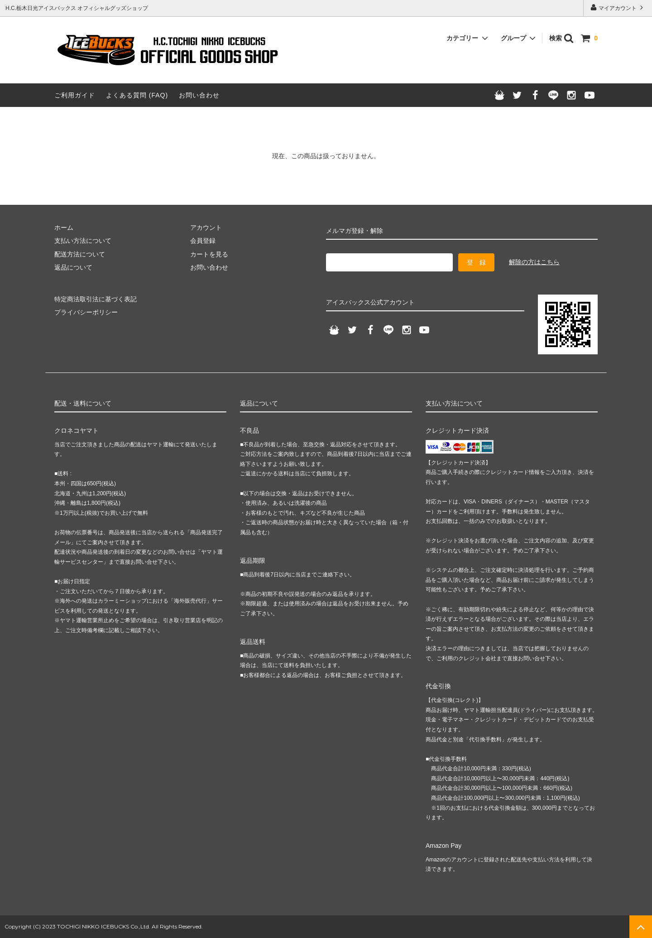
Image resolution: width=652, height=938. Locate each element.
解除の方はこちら (534, 262)
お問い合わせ (199, 95)
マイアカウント (618, 7)
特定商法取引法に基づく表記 (95, 299)
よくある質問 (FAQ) (137, 95)
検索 (561, 38)
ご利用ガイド (74, 95)
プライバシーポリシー (86, 312)
